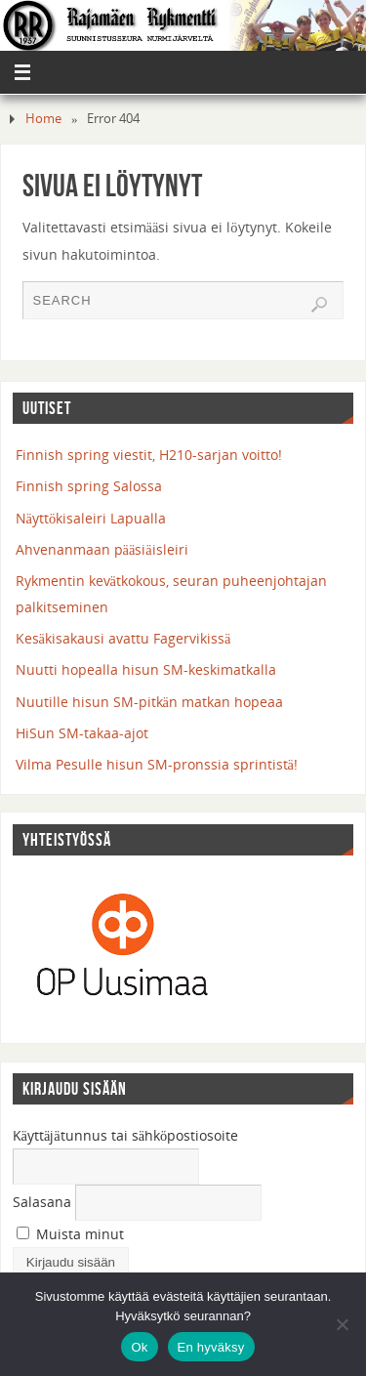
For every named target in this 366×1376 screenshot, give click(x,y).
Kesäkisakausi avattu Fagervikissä (123, 638)
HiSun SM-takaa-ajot (82, 733)
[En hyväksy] (341, 1324)
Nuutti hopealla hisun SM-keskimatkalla (146, 669)
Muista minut (70, 1234)
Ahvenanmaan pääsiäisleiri (102, 549)
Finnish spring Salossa (89, 486)
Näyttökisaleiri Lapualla (91, 518)
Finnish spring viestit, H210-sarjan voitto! (149, 454)
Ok (139, 1347)
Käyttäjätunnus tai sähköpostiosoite (126, 1135)
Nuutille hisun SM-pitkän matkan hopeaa (149, 701)
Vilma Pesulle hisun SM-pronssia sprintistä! (157, 764)
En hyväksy (211, 1347)
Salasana (42, 1201)
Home (43, 118)
